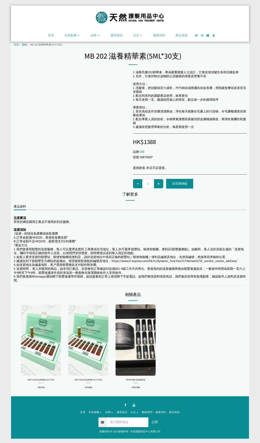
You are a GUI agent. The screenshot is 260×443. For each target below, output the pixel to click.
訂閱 (155, 426)
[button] (72, 35)
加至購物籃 (179, 184)
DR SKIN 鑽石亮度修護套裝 (135, 380)
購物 (24, 44)
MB (142, 152)
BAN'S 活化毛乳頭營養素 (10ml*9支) (41, 382)
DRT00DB (136, 384)
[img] (41, 340)
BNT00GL (89, 388)
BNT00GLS (41, 388)
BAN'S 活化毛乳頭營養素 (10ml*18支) (88, 382)
